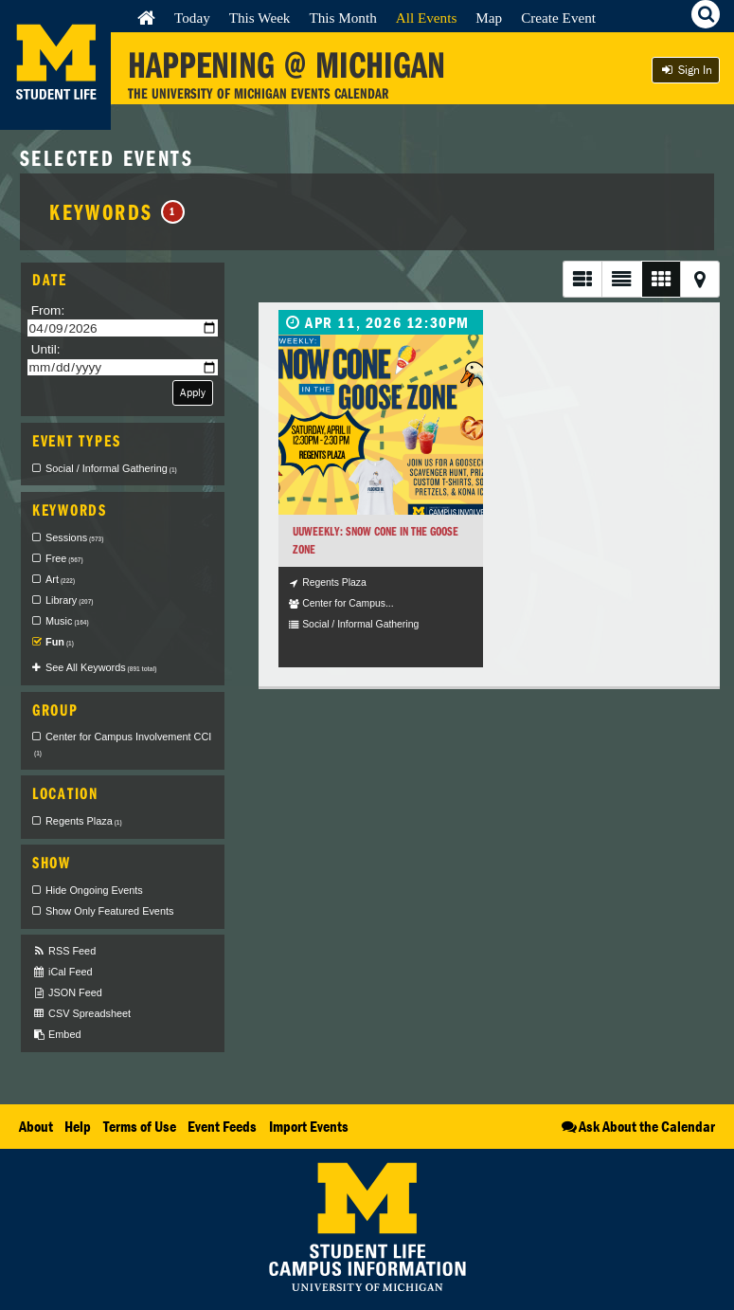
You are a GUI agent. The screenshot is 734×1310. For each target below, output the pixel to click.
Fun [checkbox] (59, 641)
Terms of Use (139, 1126)
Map (488, 17)
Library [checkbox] (69, 600)
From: (48, 310)
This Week (260, 17)
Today (192, 17)
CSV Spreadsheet (81, 1014)
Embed (56, 1034)
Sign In (685, 70)
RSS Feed (64, 951)
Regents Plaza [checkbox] (83, 821)
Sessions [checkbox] (74, 537)
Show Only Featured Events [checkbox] (109, 911)
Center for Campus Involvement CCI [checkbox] (122, 744)
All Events (426, 17)
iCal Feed (62, 972)
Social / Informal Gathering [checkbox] (111, 468)
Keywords (117, 211)
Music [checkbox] (67, 621)
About (36, 1126)
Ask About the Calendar (637, 1126)
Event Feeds (222, 1126)
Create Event (558, 17)
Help (77, 1126)
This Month (342, 17)
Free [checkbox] (64, 558)
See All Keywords (100, 667)
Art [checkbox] (60, 579)
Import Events (309, 1126)
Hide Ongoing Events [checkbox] (94, 890)
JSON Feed (67, 993)
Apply (193, 392)
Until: (46, 349)
